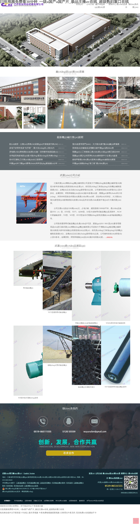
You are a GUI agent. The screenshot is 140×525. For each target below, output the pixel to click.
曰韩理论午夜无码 (67, 513)
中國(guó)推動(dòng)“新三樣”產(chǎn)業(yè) (90, 163)
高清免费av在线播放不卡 (86, 513)
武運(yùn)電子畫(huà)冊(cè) (12, 473)
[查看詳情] (109, 237)
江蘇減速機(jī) (21, 483)
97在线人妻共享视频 (29, 513)
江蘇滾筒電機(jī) (45, 483)
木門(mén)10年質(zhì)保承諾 (95, 501)
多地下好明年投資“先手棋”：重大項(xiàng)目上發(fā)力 (32, 148)
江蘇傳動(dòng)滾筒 (31, 486)
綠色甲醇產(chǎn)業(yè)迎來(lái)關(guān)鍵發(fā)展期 (93, 160)
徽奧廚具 (82, 501)
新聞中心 (112, 4)
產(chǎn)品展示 (122, 5)
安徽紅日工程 (38, 501)
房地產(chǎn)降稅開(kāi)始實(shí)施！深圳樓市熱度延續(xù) (33, 152)
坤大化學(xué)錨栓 (61, 501)
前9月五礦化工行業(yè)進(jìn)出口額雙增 (26, 160)
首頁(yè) (79, 4)
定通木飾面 (28, 501)
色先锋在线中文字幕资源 (10, 513)
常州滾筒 (69, 483)
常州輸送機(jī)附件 (59, 483)
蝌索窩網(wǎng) (27, 491)
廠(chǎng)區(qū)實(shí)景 (100, 5)
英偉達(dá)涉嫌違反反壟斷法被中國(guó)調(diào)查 (93, 148)
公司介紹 (90, 4)
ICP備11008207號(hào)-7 (38, 488)
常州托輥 (9, 486)
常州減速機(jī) (18, 501)
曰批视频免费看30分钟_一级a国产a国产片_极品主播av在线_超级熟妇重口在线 (32, 509)
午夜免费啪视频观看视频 (49, 513)
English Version (29, 473)
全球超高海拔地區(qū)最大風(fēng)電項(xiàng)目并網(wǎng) (33, 156)
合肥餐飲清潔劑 (49, 501)
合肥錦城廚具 (73, 501)
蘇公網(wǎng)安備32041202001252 (17, 488)
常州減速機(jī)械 (33, 483)
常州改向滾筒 (18, 486)
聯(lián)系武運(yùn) (133, 5)
